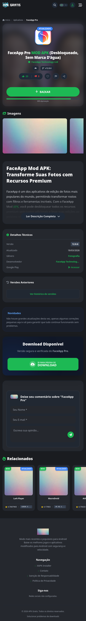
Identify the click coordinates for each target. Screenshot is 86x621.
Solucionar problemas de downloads (43, 616)
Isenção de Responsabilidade (43, 575)
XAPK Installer (43, 565)
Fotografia (74, 255)
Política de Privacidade (43, 580)
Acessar (74, 267)
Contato (43, 570)
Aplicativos (18, 20)
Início (6, 20)
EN (66, 5)
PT (61, 5)
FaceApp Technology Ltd (43, 61)
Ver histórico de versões (43, 293)
